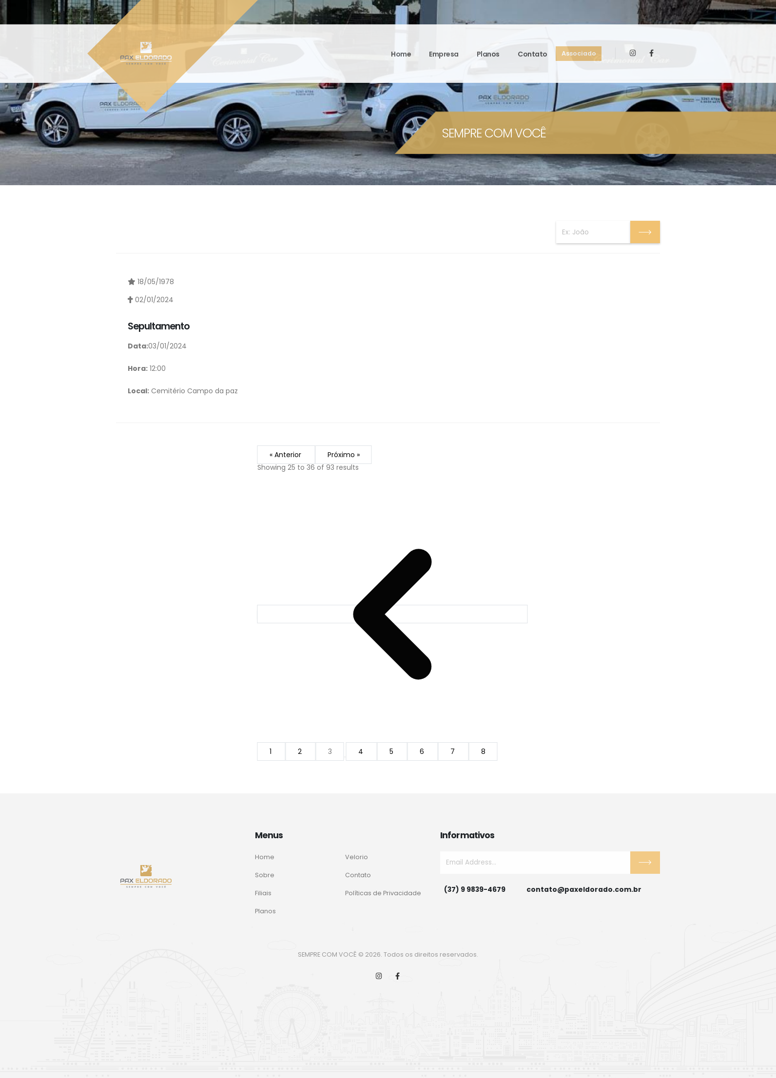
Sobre (264, 875)
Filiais (263, 893)
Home (401, 54)
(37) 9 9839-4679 (474, 889)
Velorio (356, 857)
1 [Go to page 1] (271, 752)
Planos (488, 54)
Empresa (444, 54)
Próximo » (344, 455)
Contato (532, 54)
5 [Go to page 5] (392, 752)
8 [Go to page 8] (483, 752)
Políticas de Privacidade (383, 893)
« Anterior (286, 455)
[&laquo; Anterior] (392, 614)
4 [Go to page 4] (361, 752)
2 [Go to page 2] (301, 752)
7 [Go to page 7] (453, 752)
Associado (579, 53)
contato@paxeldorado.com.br (583, 889)
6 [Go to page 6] (423, 752)
